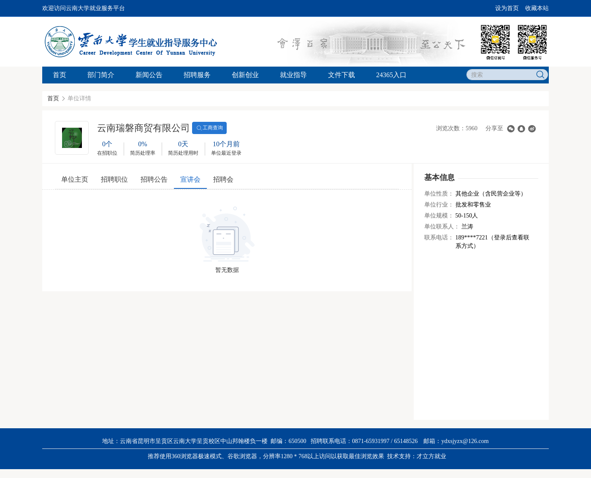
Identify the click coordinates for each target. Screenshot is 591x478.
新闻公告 (149, 74)
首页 (59, 74)
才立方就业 (431, 456)
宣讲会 (190, 179)
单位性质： (439, 194)
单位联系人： (442, 226)
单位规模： (439, 215)
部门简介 (100, 74)
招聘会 (223, 179)
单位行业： (439, 204)
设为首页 (507, 8)
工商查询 (209, 128)
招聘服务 (197, 74)
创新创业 (245, 74)
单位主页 (74, 179)
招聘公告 (154, 179)
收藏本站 (537, 8)
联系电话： (439, 237)
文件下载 (341, 74)
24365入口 (391, 74)
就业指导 (293, 74)
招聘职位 (114, 179)
